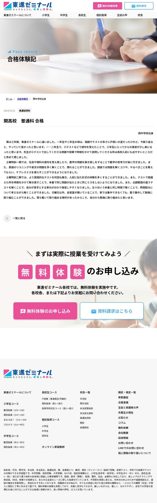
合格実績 (123, 402)
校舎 (140, 15)
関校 (82, 422)
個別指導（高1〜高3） (53, 403)
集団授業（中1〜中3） (15, 442)
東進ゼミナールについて (18, 15)
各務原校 (84, 427)
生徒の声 (122, 15)
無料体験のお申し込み (45, 311)
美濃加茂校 (85, 417)
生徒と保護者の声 (128, 407)
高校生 (45, 435)
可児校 (83, 398)
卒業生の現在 (125, 412)
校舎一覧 (85, 392)
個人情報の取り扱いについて (134, 453)
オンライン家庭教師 (53, 447)
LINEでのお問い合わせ (131, 448)
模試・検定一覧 (127, 392)
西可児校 (84, 403)
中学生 (45, 430)
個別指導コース (50, 419)
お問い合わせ (125, 443)
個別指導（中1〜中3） (15, 446)
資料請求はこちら (111, 311)
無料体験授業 (107, 6)
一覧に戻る (19, 218)
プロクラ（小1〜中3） (15, 424)
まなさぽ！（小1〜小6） (16, 419)
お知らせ (123, 417)
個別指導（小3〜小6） (15, 414)
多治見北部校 (86, 413)
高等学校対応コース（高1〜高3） (58, 408)
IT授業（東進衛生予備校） (55, 398)
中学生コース (11, 436)
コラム (122, 422)
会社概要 (123, 433)
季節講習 (123, 397)
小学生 (45, 425)
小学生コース (11, 403)
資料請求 (138, 6)
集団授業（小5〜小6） (15, 410)
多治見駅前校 (86, 408)
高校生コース (49, 392)
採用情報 (123, 438)
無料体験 (123, 427)
